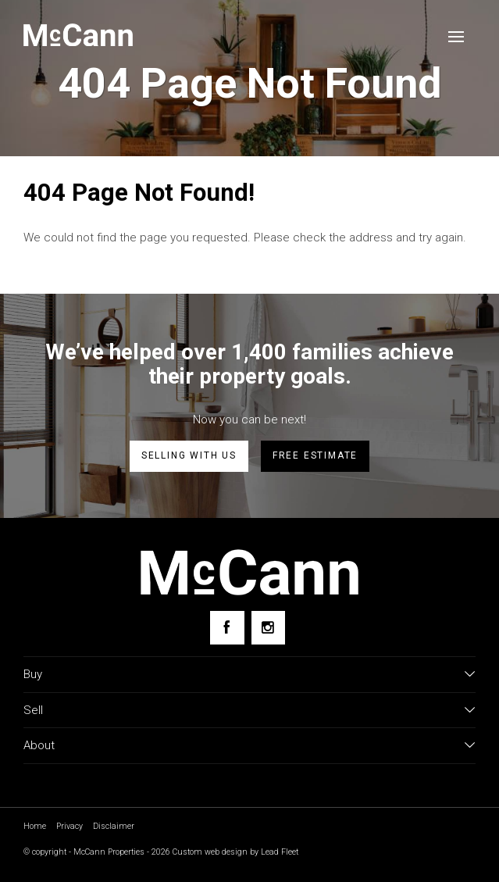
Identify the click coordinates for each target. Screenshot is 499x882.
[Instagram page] (268, 628)
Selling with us (189, 455)
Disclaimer (113, 826)
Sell (33, 710)
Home (34, 826)
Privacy (69, 826)
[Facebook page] (227, 628)
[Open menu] (456, 36)
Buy (32, 674)
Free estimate (315, 455)
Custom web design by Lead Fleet (235, 852)
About (39, 745)
